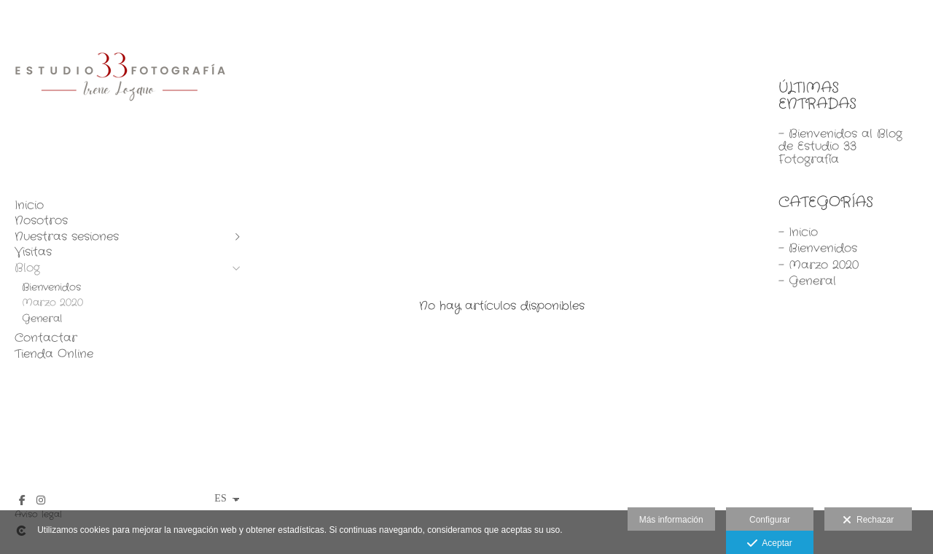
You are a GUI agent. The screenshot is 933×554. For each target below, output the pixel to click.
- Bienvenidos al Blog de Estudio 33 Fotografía (840, 146)
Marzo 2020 (52, 302)
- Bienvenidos (817, 248)
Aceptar (769, 544)
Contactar (46, 338)
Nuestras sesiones (67, 237)
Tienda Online (54, 354)
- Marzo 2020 (818, 265)
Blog (27, 268)
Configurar (769, 520)
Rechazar (868, 520)
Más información (671, 520)
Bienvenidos (51, 287)
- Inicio (798, 232)
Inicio (29, 206)
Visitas (33, 252)
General (42, 318)
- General (807, 281)
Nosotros (41, 221)
